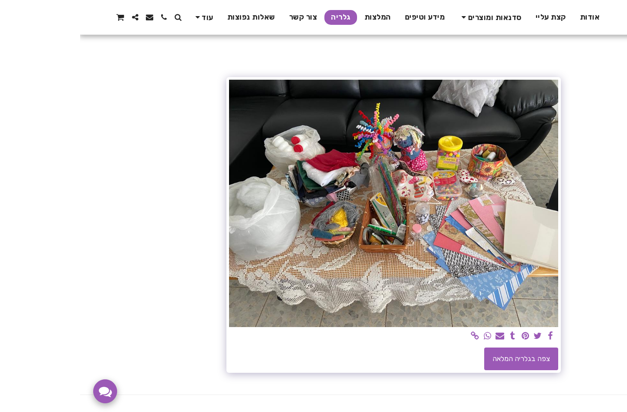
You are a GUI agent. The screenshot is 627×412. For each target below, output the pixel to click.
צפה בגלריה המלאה (441, 359)
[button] (410, 17)
